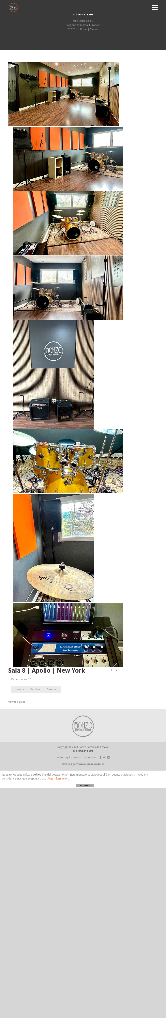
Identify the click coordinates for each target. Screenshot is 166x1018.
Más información (58, 778)
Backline (35, 689)
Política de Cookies (85, 757)
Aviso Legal (63, 757)
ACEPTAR (85, 785)
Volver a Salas (16, 701)
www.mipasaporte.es (90, 764)
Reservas (52, 689)
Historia (19, 689)
